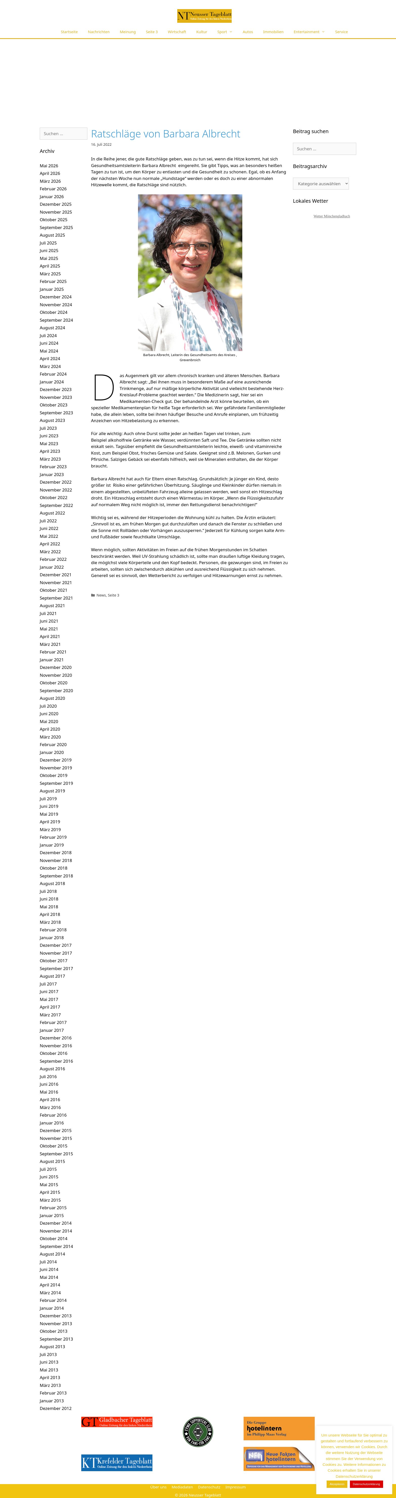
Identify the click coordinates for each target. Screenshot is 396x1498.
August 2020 (52, 698)
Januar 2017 (52, 1030)
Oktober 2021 (53, 590)
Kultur (201, 31)
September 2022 (56, 505)
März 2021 (50, 644)
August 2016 (52, 1069)
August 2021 (52, 605)
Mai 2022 (49, 536)
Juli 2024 (48, 335)
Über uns (158, 1486)
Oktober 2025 (53, 219)
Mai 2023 (49, 443)
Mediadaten (182, 1486)
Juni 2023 (49, 436)
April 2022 (50, 544)
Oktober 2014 (53, 1238)
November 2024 (56, 304)
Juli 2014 (48, 1262)
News (101, 595)
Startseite (69, 31)
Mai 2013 (49, 1370)
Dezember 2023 (56, 389)
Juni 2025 (49, 250)
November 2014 (56, 1231)
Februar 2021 (53, 652)
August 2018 (52, 883)
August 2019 (52, 791)
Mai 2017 (49, 999)
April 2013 (50, 1377)
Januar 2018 (52, 937)
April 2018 (50, 914)
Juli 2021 (48, 613)
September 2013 (56, 1339)
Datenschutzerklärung (366, 1484)
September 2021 (56, 598)
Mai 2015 (49, 1184)
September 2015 (56, 1154)
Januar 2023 (52, 474)
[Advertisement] (198, 77)
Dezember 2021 (56, 575)
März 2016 (50, 1107)
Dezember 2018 (56, 852)
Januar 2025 (52, 289)
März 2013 (50, 1385)
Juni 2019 (49, 806)
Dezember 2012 (56, 1408)
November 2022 (56, 490)
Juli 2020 (48, 706)
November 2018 (56, 860)
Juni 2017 (49, 991)
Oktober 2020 (53, 683)
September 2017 (56, 968)
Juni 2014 (49, 1269)
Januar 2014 (52, 1308)
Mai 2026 (49, 166)
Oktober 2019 (53, 775)
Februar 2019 (53, 837)
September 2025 (56, 227)
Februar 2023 (53, 466)
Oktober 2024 (53, 312)
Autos (248, 31)
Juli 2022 (48, 521)
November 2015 (56, 1138)
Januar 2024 (52, 382)
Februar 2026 (53, 189)
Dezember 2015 (56, 1130)
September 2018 (56, 876)
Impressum (235, 1486)
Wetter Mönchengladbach (332, 216)
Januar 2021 (52, 660)
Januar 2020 (52, 752)
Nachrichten (99, 31)
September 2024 (56, 320)
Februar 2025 (53, 281)
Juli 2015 (48, 1169)
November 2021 (56, 582)
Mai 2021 (49, 629)
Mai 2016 (49, 1092)
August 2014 (52, 1254)
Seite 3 (152, 31)
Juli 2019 (48, 799)
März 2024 (50, 366)
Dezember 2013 (56, 1316)
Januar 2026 (52, 196)
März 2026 (50, 181)
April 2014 (50, 1285)
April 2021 (50, 636)
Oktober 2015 (53, 1146)
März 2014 (50, 1293)
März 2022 (50, 552)
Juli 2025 (48, 243)
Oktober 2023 (53, 405)
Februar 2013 (53, 1393)
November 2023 (56, 397)
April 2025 (50, 266)
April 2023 (50, 451)
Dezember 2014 (56, 1223)
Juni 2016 (49, 1084)
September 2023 (56, 413)
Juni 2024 (49, 343)
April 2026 (50, 173)
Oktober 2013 (53, 1331)
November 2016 (56, 1046)
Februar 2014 (53, 1300)
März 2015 (50, 1200)
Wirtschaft (177, 31)
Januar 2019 (52, 845)
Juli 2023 (48, 428)
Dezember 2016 (56, 1038)
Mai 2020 (49, 721)
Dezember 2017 (56, 945)
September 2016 (56, 1061)
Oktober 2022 (53, 497)
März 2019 (50, 829)
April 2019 (50, 822)
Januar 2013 (52, 1401)
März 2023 (50, 459)
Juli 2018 (48, 891)
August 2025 (52, 235)
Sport (227, 31)
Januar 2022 (52, 567)
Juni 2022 (49, 528)
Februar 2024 (53, 374)
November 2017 (56, 953)
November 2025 (56, 212)
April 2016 (50, 1099)
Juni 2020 (49, 713)
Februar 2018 (53, 930)
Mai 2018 (49, 907)
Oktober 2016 (53, 1053)
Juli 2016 (48, 1076)
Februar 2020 (53, 744)
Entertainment (312, 31)
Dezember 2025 (56, 204)
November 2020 (56, 675)
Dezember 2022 (56, 482)
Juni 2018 (49, 899)
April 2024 (50, 358)
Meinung (128, 31)
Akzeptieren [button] (337, 1484)
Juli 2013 (48, 1354)
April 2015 (50, 1192)
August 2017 (52, 976)
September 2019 (56, 783)
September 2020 (56, 690)
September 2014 (56, 1246)
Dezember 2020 (56, 667)
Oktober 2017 (53, 960)
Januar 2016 (52, 1123)
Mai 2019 (49, 814)
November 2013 (56, 1323)
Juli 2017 (48, 984)
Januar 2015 (52, 1215)
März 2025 (50, 274)
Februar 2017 (53, 1022)
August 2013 (52, 1346)
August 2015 (52, 1161)
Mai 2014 (49, 1277)
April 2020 (50, 729)
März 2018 (50, 922)
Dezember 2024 (56, 297)
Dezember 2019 (56, 760)
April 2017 (50, 1007)
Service (341, 31)
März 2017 (50, 1015)
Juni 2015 (49, 1177)
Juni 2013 (49, 1362)
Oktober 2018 (53, 868)
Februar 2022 (53, 559)
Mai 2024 (49, 351)
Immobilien (273, 31)
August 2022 (52, 513)
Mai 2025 (49, 258)
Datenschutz (209, 1486)
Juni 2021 (49, 621)
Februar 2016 (53, 1115)
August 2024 (52, 328)
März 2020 (50, 737)
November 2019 (56, 768)
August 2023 (52, 420)
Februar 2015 (53, 1207)
